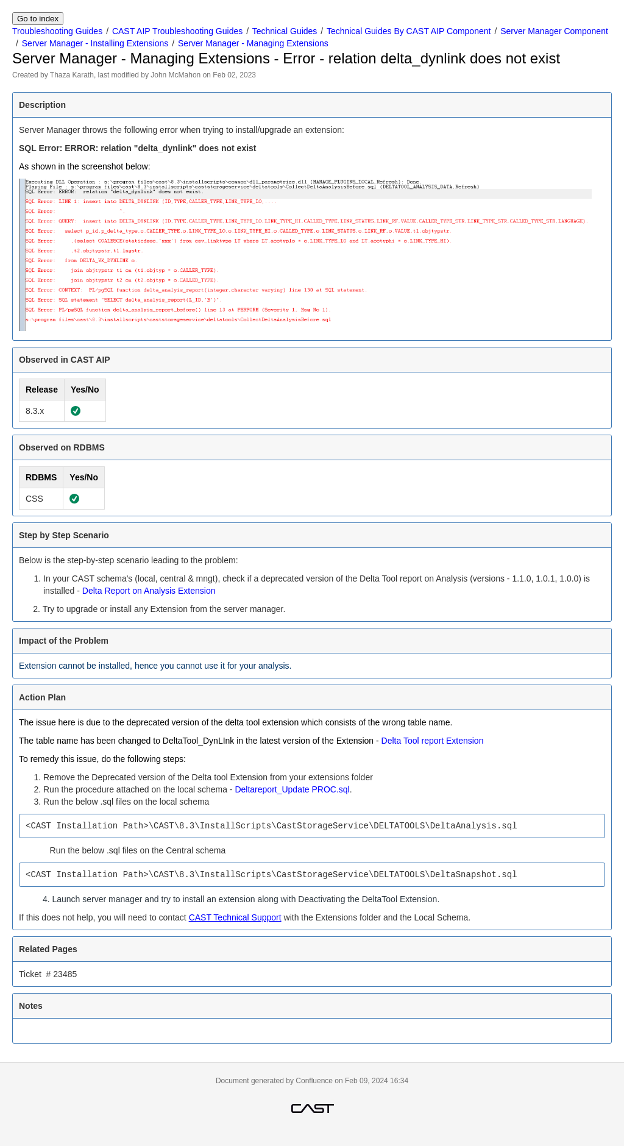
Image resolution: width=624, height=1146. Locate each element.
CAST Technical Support (235, 917)
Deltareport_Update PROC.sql (292, 789)
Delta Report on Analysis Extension (149, 591)
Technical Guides (284, 31)
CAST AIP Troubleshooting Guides (177, 31)
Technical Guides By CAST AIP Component (409, 31)
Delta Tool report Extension (432, 741)
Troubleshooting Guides (57, 31)
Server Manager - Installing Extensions (95, 43)
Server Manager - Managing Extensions (253, 43)
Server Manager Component (554, 31)
